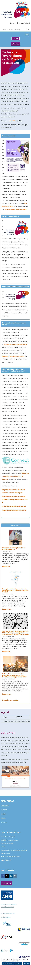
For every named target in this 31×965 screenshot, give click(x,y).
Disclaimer (3, 904)
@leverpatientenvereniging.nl (15, 344)
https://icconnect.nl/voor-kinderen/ (14, 506)
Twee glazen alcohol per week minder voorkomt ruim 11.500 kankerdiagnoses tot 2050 (15, 590)
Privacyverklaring (12, 904)
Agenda (3, 814)
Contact (12, 23)
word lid (12, 121)
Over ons (3, 822)
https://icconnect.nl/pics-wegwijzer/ (14, 510)
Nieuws (3, 818)
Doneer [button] (15, 38)
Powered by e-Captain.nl (7, 907)
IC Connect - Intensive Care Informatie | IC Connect (15, 476)
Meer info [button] (26, 963)
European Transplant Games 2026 (13, 356)
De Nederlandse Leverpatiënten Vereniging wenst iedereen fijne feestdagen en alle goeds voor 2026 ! (14, 675)
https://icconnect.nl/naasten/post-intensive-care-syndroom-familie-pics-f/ (15, 499)
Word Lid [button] (15, 44)
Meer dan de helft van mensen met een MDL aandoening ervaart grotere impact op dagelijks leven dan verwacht (15, 632)
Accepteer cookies (8, 963)
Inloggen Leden (24, 23)
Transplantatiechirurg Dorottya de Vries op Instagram (13, 548)
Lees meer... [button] (6, 566)
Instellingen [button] (18, 963)
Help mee (4, 810)
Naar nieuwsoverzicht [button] (10, 700)
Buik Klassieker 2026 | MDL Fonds (16, 209)
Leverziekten (5, 805)
